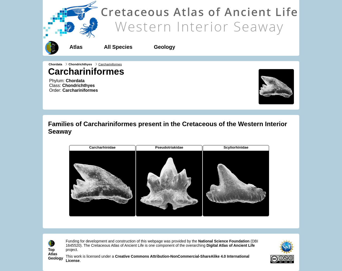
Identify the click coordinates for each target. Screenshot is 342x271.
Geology (164, 47)
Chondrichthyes (80, 64)
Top (51, 250)
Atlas (76, 47)
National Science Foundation (224, 241)
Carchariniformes (80, 90)
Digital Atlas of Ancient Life (231, 245)
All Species (118, 47)
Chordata (55, 64)
